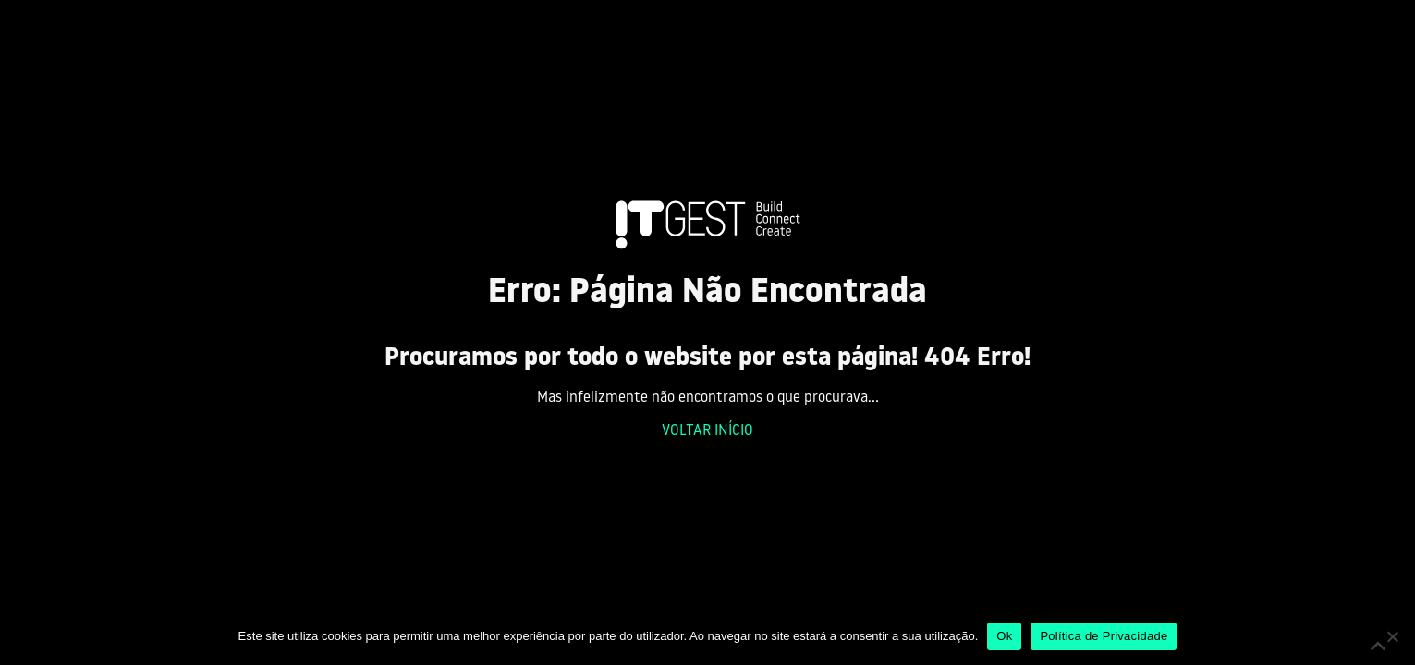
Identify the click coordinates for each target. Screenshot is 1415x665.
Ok (1004, 636)
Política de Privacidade (1103, 636)
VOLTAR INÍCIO (707, 431)
